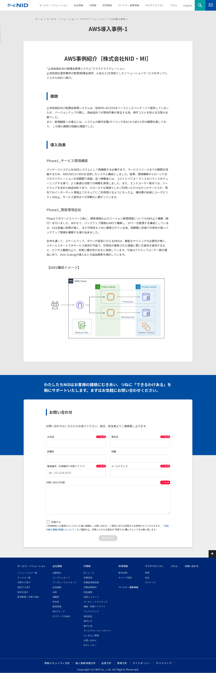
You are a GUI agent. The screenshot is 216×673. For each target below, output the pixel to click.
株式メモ (88, 621)
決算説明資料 (90, 587)
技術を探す (22, 592)
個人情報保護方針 (85, 663)
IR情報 (87, 566)
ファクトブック (91, 611)
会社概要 (56, 587)
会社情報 (57, 566)
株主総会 (88, 616)
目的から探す (24, 587)
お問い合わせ (90, 640)
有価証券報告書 (91, 582)
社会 (147, 577)
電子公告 (88, 625)
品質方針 (106, 663)
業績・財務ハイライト (94, 606)
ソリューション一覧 (27, 572)
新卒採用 (122, 572)
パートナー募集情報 (128, 587)
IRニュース (89, 572)
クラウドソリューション (93, 19)
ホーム (39, 19)
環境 (147, 572)
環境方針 (122, 663)
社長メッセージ (91, 596)
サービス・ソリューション (61, 19)
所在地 (55, 601)
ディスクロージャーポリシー (98, 630)
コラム (174, 566)
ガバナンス (150, 582)
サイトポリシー (142, 663)
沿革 (54, 592)
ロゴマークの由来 (61, 616)
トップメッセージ (61, 577)
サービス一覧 (24, 577)
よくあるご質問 (91, 635)
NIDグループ (58, 611)
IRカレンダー (90, 645)
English (187, 5)
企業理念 (56, 572)
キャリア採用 (125, 577)
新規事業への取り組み (28, 596)
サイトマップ (164, 663)
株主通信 (88, 592)
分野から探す (24, 582)
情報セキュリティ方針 (57, 663)
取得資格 (56, 606)
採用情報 (123, 566)
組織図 (55, 596)
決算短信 (88, 577)
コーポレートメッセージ (64, 582)
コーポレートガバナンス (96, 601)
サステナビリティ (154, 566)
